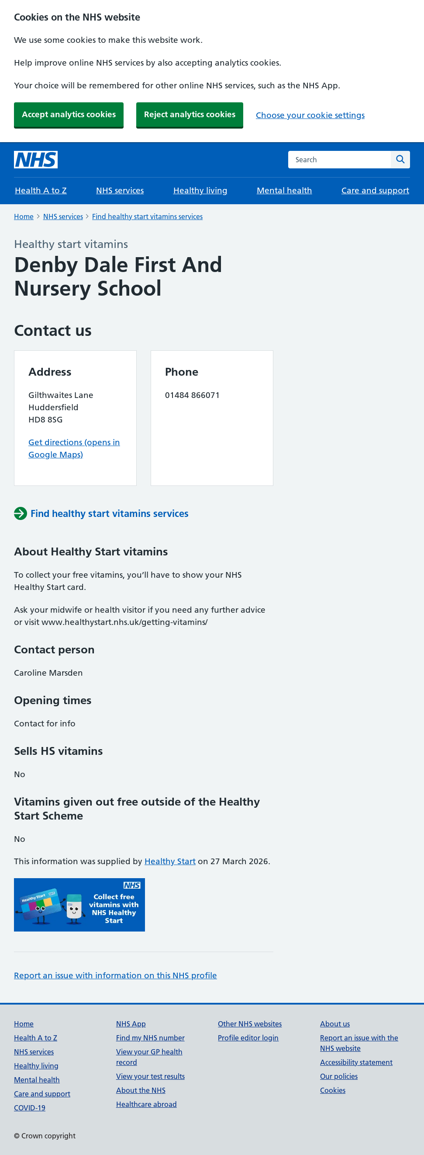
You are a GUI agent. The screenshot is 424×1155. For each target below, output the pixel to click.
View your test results (150, 1076)
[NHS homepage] (36, 159)
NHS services (120, 190)
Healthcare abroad (146, 1104)
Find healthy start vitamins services (147, 216)
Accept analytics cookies (69, 114)
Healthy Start (170, 861)
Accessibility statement (356, 1062)
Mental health (284, 190)
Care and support (375, 190)
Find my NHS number (150, 1037)
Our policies (339, 1076)
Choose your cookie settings (310, 115)
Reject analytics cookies (189, 114)
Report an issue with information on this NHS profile (115, 975)
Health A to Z (41, 190)
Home (24, 216)
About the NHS (140, 1090)
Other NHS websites (250, 1023)
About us (335, 1023)
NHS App (131, 1023)
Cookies (332, 1090)
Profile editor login (248, 1037)
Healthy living (200, 190)
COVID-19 (29, 1107)
